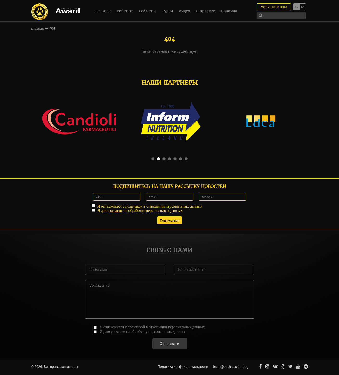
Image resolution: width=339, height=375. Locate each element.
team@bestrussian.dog (230, 366)
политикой (134, 206)
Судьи (167, 11)
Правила (229, 11)
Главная (103, 11)
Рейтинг (125, 11)
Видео (184, 11)
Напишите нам (274, 6)
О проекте (205, 11)
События (147, 11)
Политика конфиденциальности (183, 366)
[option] (78, 121)
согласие (116, 211)
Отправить (169, 343)
